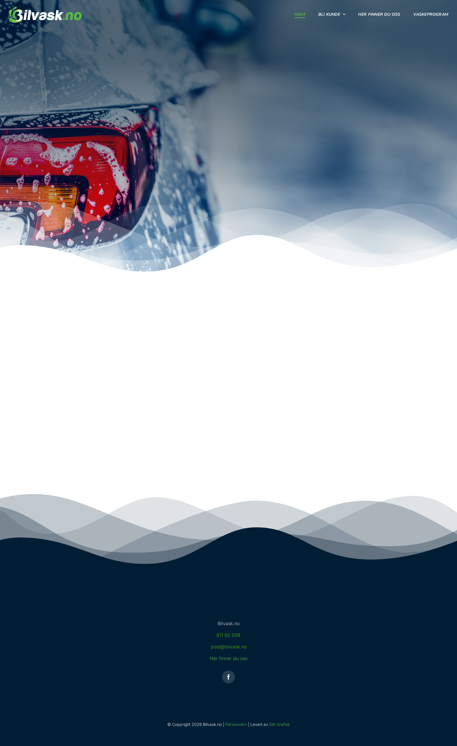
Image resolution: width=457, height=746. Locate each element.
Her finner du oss (228, 658)
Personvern (236, 724)
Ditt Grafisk (279, 724)
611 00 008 (228, 635)
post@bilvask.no (229, 647)
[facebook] (228, 677)
